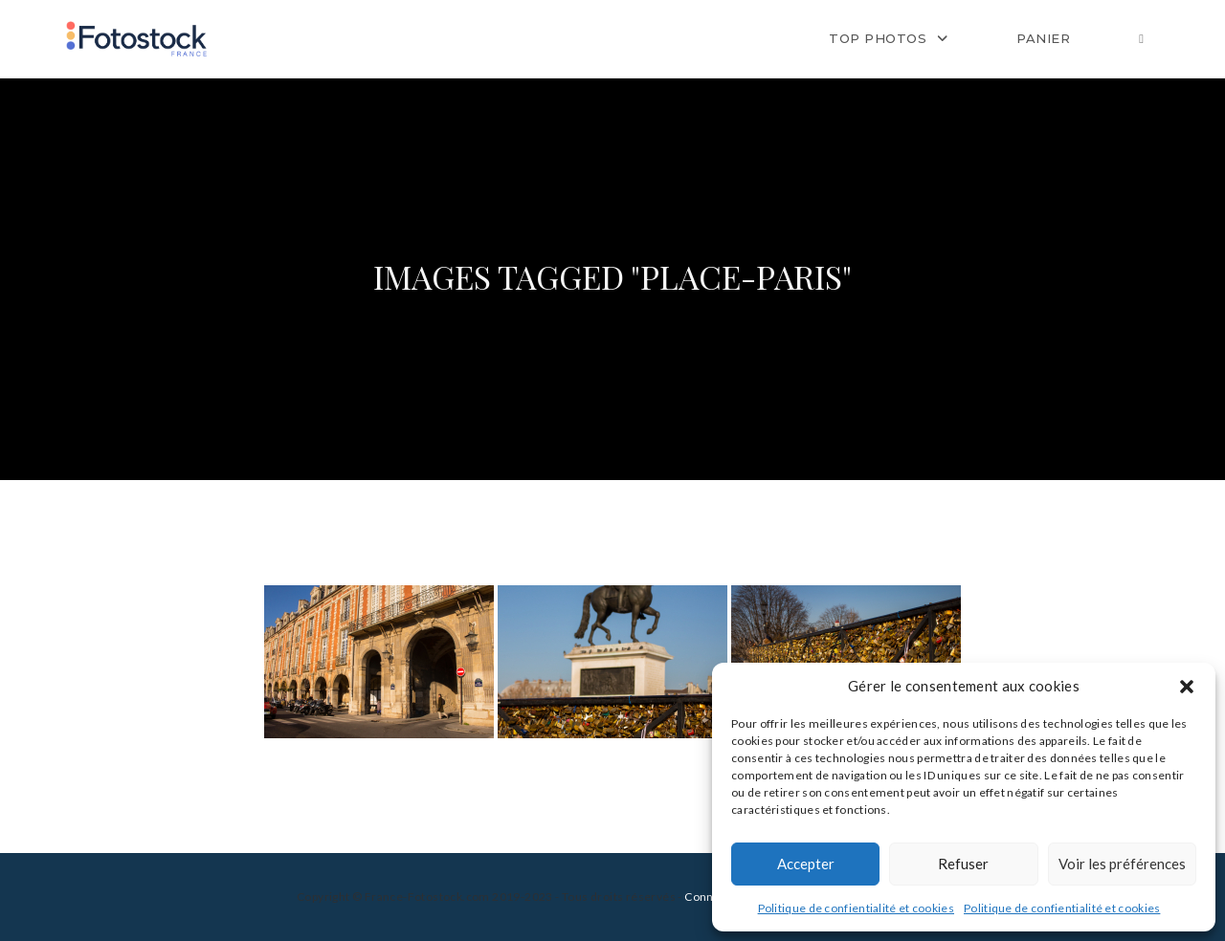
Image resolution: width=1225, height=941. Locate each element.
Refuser (963, 863)
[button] (1186, 686)
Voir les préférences (1122, 863)
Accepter (806, 863)
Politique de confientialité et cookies (856, 908)
